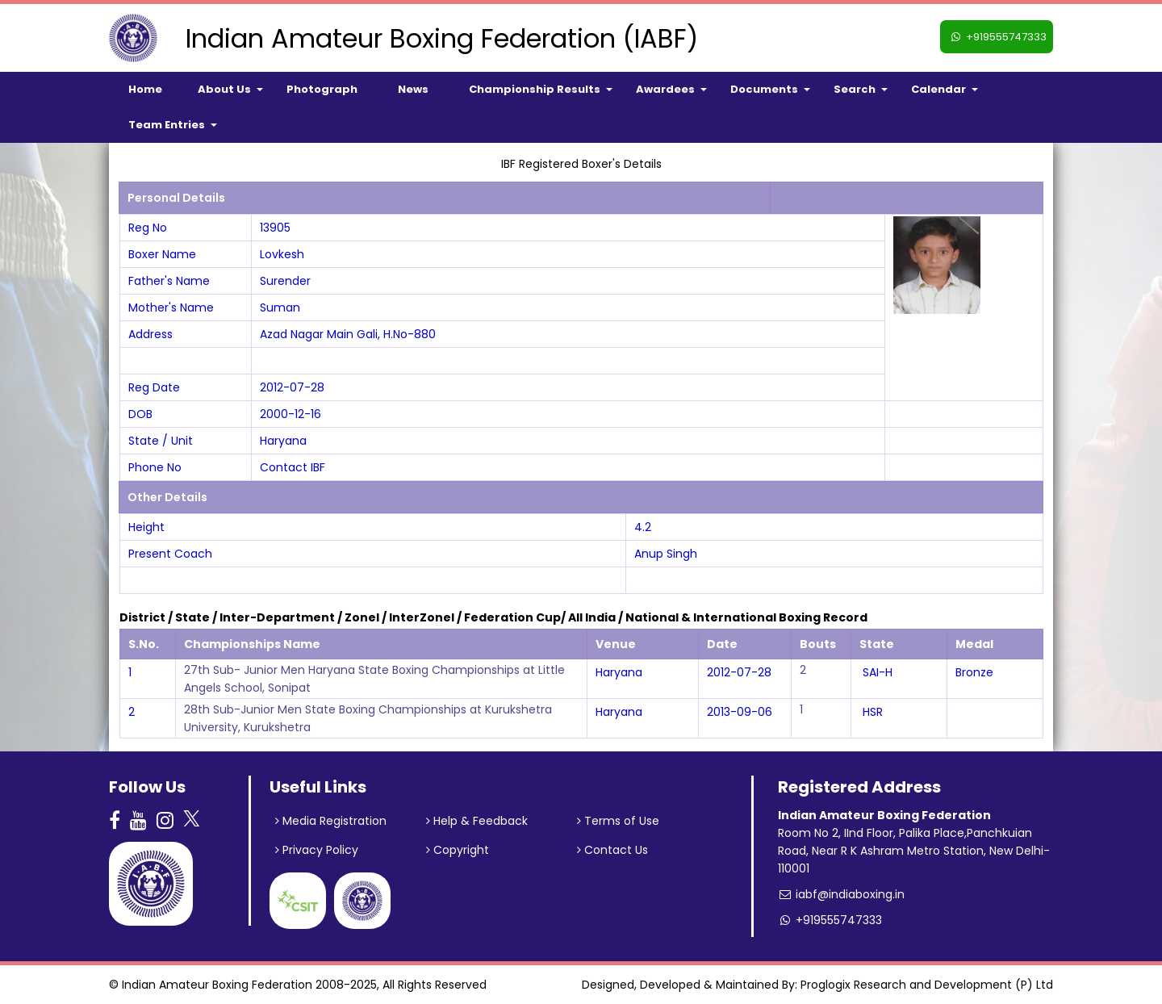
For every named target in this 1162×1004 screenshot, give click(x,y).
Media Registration (331, 821)
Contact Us (612, 850)
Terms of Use (618, 821)
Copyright (457, 850)
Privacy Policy (316, 850)
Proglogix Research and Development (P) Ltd (926, 985)
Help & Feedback (477, 821)
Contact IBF (292, 467)
